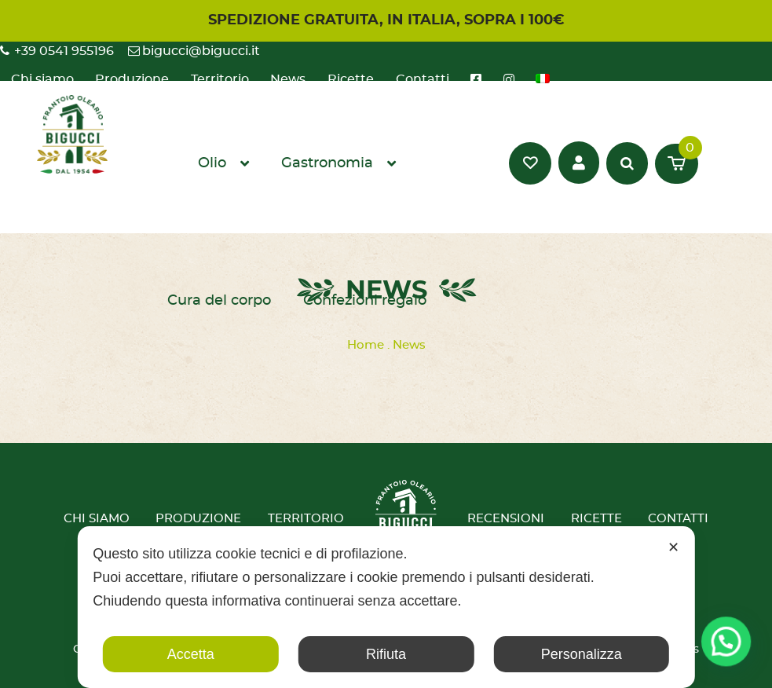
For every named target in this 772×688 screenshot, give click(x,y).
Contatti (678, 519)
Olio (212, 163)
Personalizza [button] (581, 654)
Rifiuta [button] (386, 654)
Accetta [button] (190, 654)
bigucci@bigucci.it (201, 51)
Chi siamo (97, 519)
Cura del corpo (219, 301)
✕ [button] (673, 547)
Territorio (306, 519)
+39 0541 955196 (64, 51)
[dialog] (385, 607)
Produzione (198, 519)
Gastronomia (327, 163)
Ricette (596, 519)
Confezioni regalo (364, 301)
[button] (728, 647)
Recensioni (505, 519)
